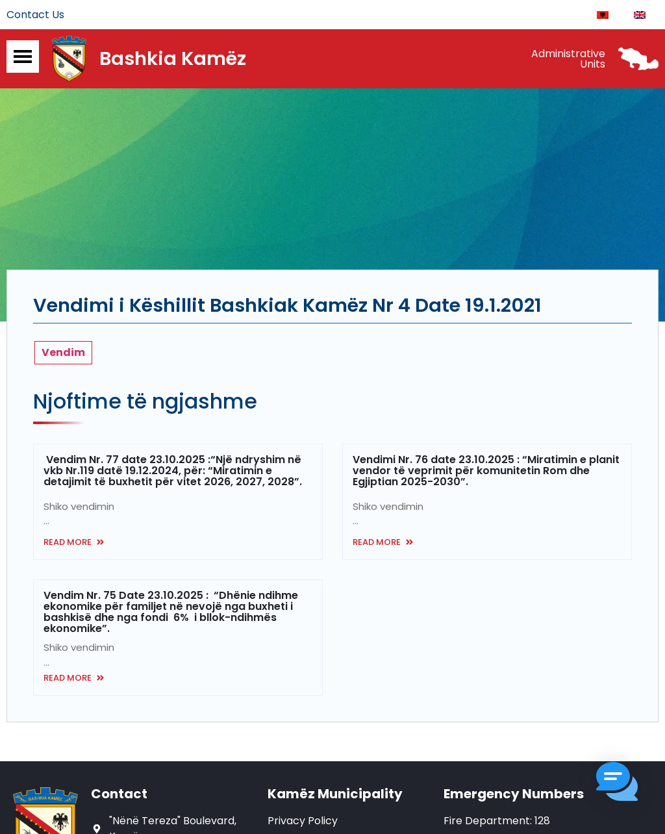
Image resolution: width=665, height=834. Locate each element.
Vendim (63, 354)
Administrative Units (568, 60)
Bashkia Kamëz (172, 60)
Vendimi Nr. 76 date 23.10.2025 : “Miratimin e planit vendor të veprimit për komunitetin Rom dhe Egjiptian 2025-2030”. (486, 472)
